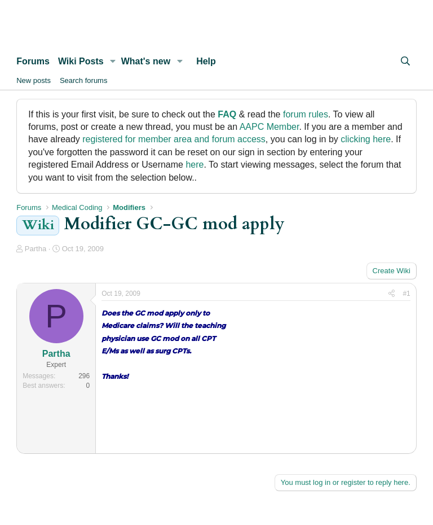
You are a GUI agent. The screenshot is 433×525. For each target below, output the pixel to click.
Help (206, 61)
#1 (406, 294)
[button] (113, 61)
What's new (145, 61)
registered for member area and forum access (174, 139)
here (194, 164)
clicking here (366, 139)
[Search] (405, 61)
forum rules (305, 114)
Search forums (84, 80)
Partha (35, 248)
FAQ (227, 114)
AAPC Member (269, 127)
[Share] (392, 293)
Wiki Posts (81, 61)
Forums (33, 61)
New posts (33, 80)
